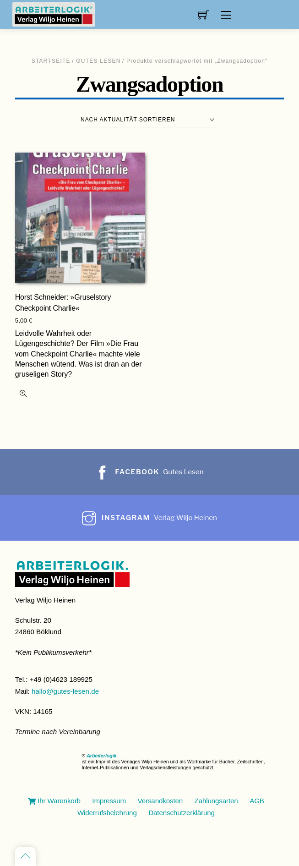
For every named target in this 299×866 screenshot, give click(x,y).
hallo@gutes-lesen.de (65, 691)
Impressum (109, 801)
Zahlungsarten (216, 801)
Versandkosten (160, 801)
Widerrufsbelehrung (107, 813)
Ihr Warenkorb (54, 801)
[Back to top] (25, 856)
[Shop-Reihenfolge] (149, 119)
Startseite (51, 61)
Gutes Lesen (98, 61)
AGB (257, 801)
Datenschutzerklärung (181, 813)
